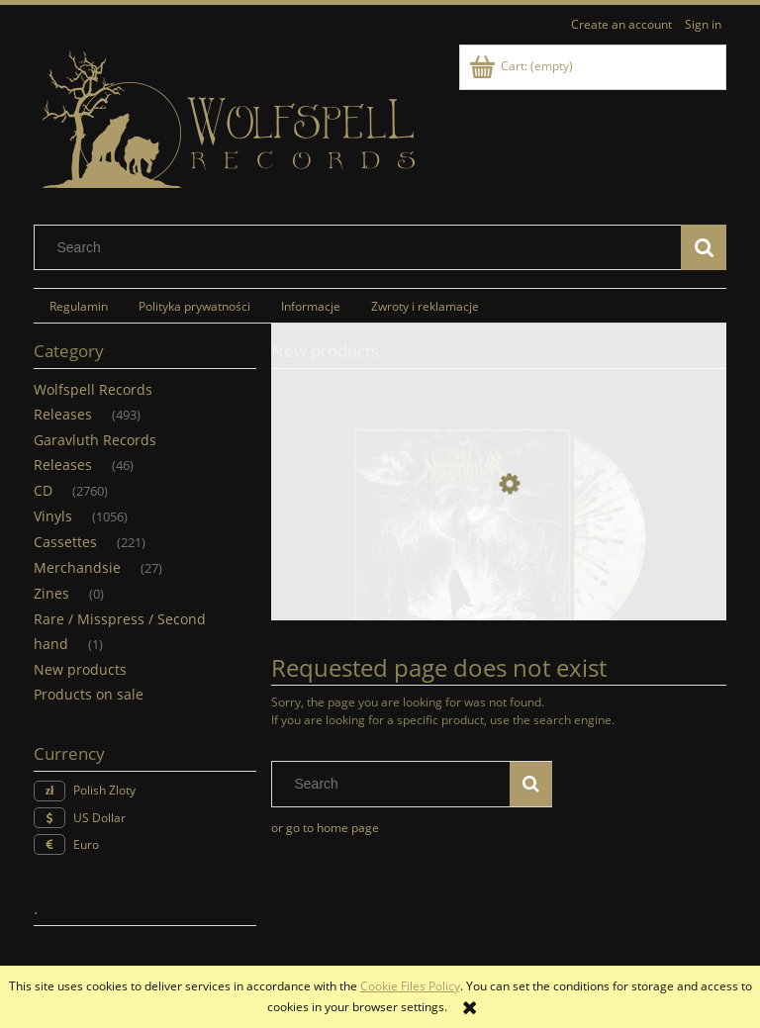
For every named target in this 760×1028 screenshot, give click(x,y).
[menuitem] (78, 306)
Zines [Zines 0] (51, 593)
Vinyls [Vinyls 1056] (53, 516)
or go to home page (325, 827)
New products (80, 669)
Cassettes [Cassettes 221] (65, 541)
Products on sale (88, 694)
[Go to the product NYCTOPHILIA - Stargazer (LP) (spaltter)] (498, 577)
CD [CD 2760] (43, 490)
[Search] (703, 247)
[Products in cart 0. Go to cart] (522, 65)
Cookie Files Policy (410, 986)
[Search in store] (362, 247)
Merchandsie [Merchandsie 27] (77, 567)
